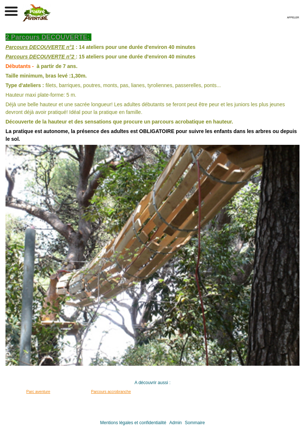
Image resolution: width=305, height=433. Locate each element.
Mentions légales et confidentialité (133, 422)
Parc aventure (38, 391)
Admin (175, 422)
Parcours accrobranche (111, 391)
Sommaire (195, 422)
